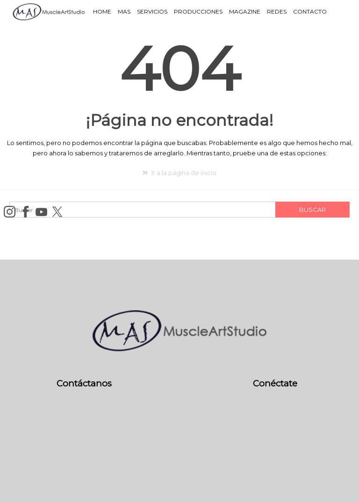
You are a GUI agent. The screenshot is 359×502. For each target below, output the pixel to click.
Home (102, 11)
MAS (124, 11)
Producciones (198, 11)
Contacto (310, 11)
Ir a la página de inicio (179, 172)
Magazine (244, 11)
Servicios (152, 11)
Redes (277, 11)
